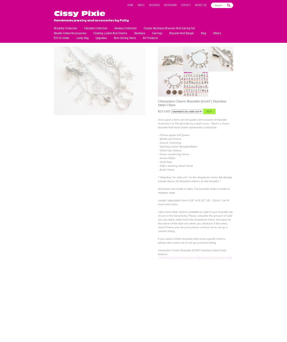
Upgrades (101, 38)
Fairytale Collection (95, 28)
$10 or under (61, 38)
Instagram (170, 5)
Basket (200, 5)
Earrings (157, 33)
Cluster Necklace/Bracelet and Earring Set (169, 28)
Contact (186, 5)
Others (217, 33)
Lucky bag (82, 38)
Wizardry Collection (65, 28)
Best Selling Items (125, 38)
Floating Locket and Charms (110, 33)
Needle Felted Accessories (70, 33)
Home (130, 5)
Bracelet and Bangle (181, 33)
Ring (203, 33)
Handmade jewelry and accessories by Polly (91, 20)
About (141, 5)
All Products (150, 38)
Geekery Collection (125, 28)
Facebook (154, 5)
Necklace (139, 33)
